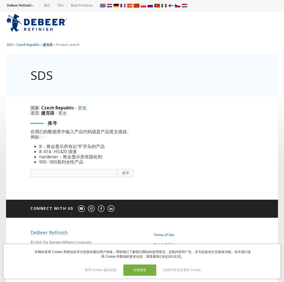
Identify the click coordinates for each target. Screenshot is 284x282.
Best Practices (82, 5)
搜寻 (125, 172)
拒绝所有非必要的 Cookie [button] (182, 270)
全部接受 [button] (139, 270)
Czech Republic (27, 44)
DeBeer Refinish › (20, 5)
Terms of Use (163, 234)
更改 (82, 108)
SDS (47, 5)
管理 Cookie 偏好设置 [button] (101, 270)
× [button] (7, 248)
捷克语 (48, 44)
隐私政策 (173, 256)
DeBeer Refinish (49, 232)
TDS (60, 5)
